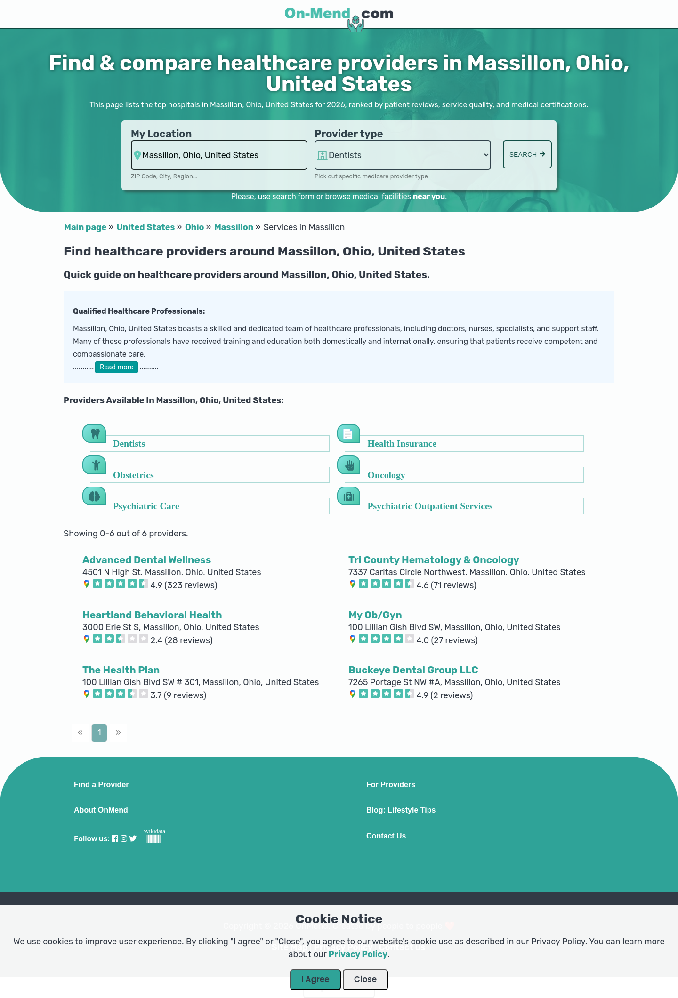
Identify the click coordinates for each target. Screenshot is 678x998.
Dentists (129, 443)
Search (527, 154)
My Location (161, 134)
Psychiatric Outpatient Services (430, 505)
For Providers (390, 785)
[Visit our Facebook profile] (115, 839)
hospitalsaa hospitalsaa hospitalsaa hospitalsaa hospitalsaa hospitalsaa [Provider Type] (403, 155)
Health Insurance (402, 443)
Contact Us (386, 836)
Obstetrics (133, 474)
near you (429, 196)
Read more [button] (117, 367)
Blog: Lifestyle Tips (401, 810)
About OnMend (101, 810)
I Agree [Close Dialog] (315, 979)
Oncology (386, 474)
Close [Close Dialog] (365, 979)
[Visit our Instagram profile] (124, 839)
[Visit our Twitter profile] (133, 839)
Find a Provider (101, 785)
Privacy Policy (358, 954)
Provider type (349, 134)
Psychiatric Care (146, 505)
